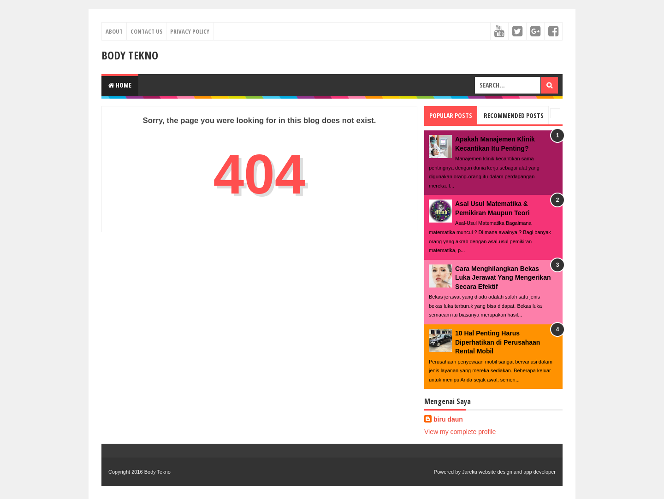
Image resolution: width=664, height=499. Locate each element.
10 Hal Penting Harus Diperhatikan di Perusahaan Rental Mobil (497, 342)
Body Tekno (129, 55)
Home (119, 85)
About (114, 31)
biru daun (448, 419)
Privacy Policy (189, 31)
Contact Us (146, 31)
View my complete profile (460, 431)
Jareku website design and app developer (509, 472)
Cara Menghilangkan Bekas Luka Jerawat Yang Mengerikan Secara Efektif (503, 277)
